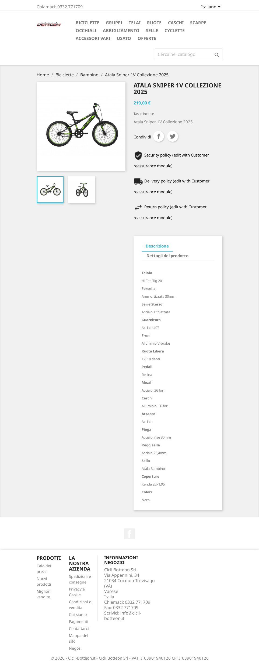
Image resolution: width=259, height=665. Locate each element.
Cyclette (174, 30)
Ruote (154, 23)
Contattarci (79, 628)
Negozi (75, 648)
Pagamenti (78, 621)
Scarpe (198, 23)
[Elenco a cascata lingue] (211, 7)
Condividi (158, 136)
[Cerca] (188, 54)
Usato (124, 38)
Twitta (172, 136)
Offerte (147, 38)
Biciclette (87, 23)
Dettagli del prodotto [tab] (167, 255)
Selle (152, 30)
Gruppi (114, 23)
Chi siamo (78, 614)
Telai (135, 23)
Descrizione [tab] (157, 246)
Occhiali (86, 30)
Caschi (176, 23)
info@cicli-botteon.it (122, 615)
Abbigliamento (121, 30)
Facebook (129, 533)
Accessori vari (93, 38)
